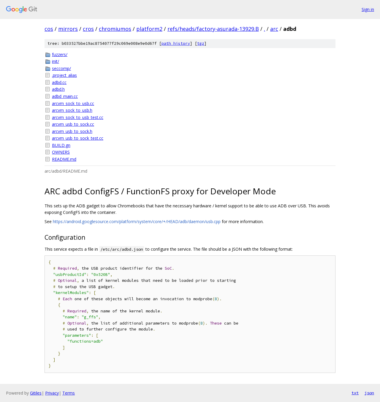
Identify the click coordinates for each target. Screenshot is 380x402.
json (369, 392)
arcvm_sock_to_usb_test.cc (77, 117)
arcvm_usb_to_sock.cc (73, 124)
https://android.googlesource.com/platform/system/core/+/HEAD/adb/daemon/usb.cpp (137, 221)
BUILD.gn (61, 145)
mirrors (68, 28)
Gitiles (36, 393)
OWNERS (61, 152)
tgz (200, 43)
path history (176, 43)
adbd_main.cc (65, 96)
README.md (64, 159)
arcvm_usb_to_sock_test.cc (77, 138)
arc (274, 28)
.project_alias (64, 75)
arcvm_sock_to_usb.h (72, 110)
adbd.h (58, 89)
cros (88, 28)
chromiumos (115, 28)
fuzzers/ (59, 54)
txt (355, 392)
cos (49, 28)
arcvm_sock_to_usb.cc (73, 103)
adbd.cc (59, 82)
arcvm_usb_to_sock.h (72, 131)
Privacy (52, 393)
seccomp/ (61, 68)
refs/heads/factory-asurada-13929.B (213, 28)
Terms (68, 393)
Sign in (368, 9)
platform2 (149, 28)
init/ (55, 61)
